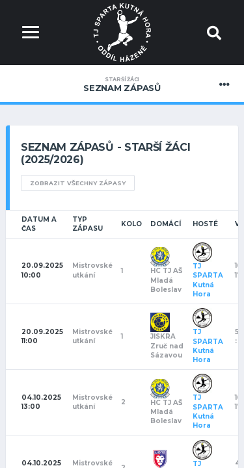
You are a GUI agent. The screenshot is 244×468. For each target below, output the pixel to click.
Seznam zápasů (122, 84)
